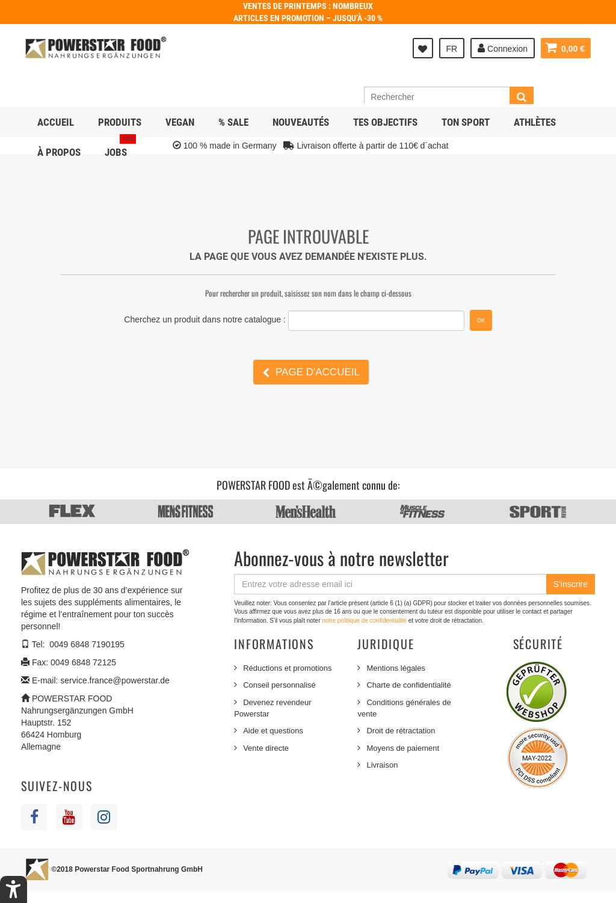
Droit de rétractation (400, 730)
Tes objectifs (385, 122)
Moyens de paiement (402, 748)
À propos (59, 152)
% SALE (233, 122)
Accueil (55, 122)
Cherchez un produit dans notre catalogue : (205, 319)
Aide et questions (273, 730)
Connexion (503, 48)
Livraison (382, 764)
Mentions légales (395, 668)
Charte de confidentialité (408, 684)
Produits (119, 122)
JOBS (120, 147)
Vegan (179, 122)
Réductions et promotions (287, 668)
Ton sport (466, 122)
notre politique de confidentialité (365, 620)
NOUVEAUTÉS (301, 122)
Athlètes (535, 122)
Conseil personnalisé (279, 684)
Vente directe (266, 748)
